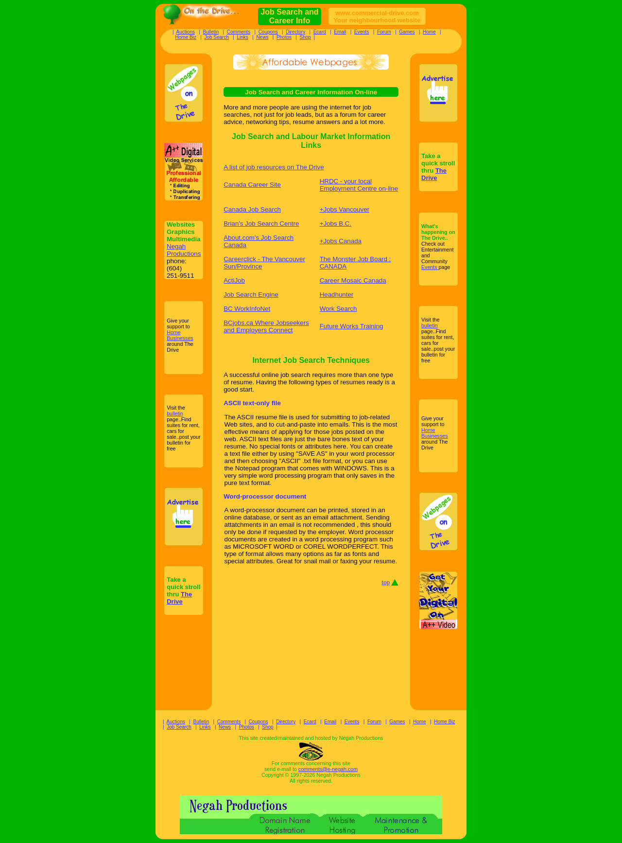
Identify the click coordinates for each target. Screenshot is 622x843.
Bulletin (211, 32)
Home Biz (185, 37)
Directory (295, 32)
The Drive (179, 598)
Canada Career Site (252, 184)
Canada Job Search (252, 209)
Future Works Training (351, 326)
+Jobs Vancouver (344, 209)
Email (340, 32)
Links (242, 37)
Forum (384, 32)
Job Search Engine (251, 294)
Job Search (216, 37)
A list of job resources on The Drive (274, 167)
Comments (238, 32)
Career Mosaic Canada (353, 280)
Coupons (268, 32)
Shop (305, 37)
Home (429, 32)
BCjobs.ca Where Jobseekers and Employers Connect (266, 326)
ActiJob (234, 280)
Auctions (185, 32)
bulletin (175, 413)
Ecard (319, 32)
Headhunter (337, 294)
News (262, 37)
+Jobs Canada (341, 241)
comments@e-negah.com (328, 769)
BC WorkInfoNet (247, 308)
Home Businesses (180, 335)
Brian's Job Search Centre (261, 223)
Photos (284, 37)
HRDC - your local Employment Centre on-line (359, 185)
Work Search (338, 308)
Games (407, 32)
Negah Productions (184, 250)
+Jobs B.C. (336, 223)
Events (361, 32)
